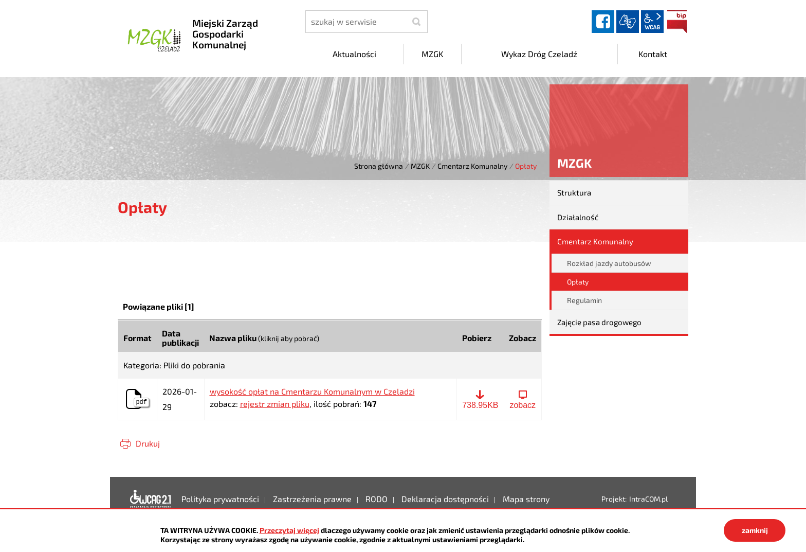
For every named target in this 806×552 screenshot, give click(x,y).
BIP (677, 21)
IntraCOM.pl (648, 499)
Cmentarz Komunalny (472, 166)
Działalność (577, 217)
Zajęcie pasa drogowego (599, 322)
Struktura (574, 192)
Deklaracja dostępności (150, 499)
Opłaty (578, 281)
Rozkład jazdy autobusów (609, 263)
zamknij (755, 530)
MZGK (420, 166)
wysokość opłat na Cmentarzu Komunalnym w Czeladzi (312, 391)
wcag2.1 (652, 21)
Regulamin (584, 300)
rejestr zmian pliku (274, 403)
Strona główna (378, 166)
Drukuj (148, 443)
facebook (603, 21)
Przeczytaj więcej (289, 530)
